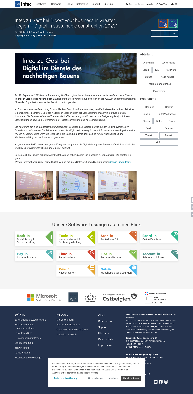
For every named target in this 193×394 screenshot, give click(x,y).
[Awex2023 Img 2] (75, 185)
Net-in (159, 121)
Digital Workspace (166, 114)
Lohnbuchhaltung (24, 342)
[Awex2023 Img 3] (117, 185)
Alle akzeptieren (131, 378)
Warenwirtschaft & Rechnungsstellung (24, 326)
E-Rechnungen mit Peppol (28, 338)
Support (102, 327)
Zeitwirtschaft (22, 347)
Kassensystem (22, 352)
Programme (159, 91)
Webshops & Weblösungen (28, 357)
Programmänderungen (159, 84)
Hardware (171, 69)
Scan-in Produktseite (120, 162)
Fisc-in (146, 121)
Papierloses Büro (23, 333)
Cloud (146, 69)
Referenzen (105, 321)
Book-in (169, 107)
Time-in (149, 135)
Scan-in (42, 35)
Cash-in (146, 114)
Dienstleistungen (65, 319)
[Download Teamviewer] (162, 4)
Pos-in (149, 128)
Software (20, 314)
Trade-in (169, 135)
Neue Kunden (168, 76)
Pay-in (172, 121)
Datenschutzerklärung (65, 378)
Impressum (105, 345)
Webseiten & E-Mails (67, 334)
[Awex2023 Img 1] (34, 185)
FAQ (33, 35)
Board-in (53, 35)
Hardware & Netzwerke (68, 324)
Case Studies (168, 62)
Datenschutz (105, 339)
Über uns (103, 333)
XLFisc (159, 142)
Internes (148, 76)
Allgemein (148, 62)
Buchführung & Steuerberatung (30, 319)
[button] (174, 4)
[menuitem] (42, 4)
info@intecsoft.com (142, 347)
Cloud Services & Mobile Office (72, 329)
